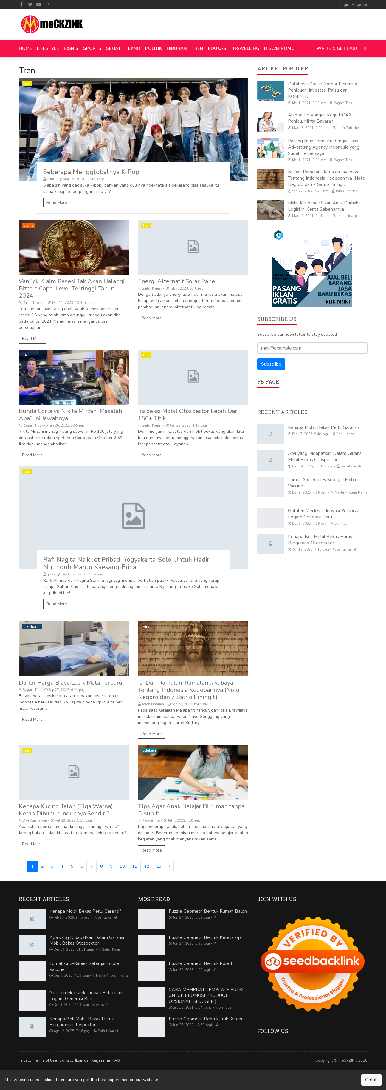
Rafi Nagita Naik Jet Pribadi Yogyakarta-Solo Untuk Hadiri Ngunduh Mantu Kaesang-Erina (126, 563)
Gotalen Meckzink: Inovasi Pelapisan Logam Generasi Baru (324, 514)
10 (122, 866)
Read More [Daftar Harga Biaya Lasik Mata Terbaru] (32, 719)
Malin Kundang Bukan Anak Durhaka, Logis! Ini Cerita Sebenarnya (325, 206)
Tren (26, 83)
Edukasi (149, 750)
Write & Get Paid (335, 48)
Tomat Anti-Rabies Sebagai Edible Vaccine (84, 966)
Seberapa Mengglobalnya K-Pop (91, 171)
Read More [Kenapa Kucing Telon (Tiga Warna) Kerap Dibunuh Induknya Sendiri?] (32, 844)
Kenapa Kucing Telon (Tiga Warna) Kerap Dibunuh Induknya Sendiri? (66, 810)
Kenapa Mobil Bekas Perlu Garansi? (324, 427)
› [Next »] (169, 866)
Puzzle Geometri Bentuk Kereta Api (205, 937)
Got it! (371, 1080)
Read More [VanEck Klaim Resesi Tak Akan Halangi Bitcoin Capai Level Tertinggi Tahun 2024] (32, 338)
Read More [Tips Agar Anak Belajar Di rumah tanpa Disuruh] (151, 850)
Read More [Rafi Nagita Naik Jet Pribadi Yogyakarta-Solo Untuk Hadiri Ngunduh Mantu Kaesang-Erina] (56, 604)
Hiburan (30, 355)
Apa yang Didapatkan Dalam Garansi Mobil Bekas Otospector (325, 456)
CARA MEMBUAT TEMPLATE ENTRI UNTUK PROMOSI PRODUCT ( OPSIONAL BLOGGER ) (206, 995)
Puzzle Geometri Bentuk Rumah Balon (208, 911)
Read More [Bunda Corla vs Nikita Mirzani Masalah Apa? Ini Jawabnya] (32, 455)
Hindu (147, 626)
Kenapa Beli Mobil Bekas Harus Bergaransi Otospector (320, 540)
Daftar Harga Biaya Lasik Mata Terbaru (70, 683)
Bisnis (28, 225)
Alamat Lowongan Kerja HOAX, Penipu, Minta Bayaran (320, 118)
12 (146, 866)
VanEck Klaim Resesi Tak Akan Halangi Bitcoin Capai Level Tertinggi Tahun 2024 (72, 288)
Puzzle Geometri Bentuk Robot (200, 963)
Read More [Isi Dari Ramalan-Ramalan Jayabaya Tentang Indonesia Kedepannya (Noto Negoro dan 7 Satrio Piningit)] (151, 734)
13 (158, 866)
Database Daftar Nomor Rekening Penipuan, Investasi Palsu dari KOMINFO (322, 90)
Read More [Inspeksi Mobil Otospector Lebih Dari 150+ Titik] (151, 455)
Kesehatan (32, 626)
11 (134, 866)
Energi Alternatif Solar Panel (177, 281)
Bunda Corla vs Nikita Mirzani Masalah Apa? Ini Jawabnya (70, 414)
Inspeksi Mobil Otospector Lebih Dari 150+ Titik (188, 414)
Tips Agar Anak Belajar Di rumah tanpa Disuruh (191, 810)
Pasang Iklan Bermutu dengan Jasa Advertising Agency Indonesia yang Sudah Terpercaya (323, 147)
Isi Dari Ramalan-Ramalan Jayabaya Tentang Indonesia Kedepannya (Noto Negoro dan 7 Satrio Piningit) (188, 690)
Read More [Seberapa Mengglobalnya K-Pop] (56, 202)
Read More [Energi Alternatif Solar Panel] (151, 318)
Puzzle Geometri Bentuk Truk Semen (206, 1019)
